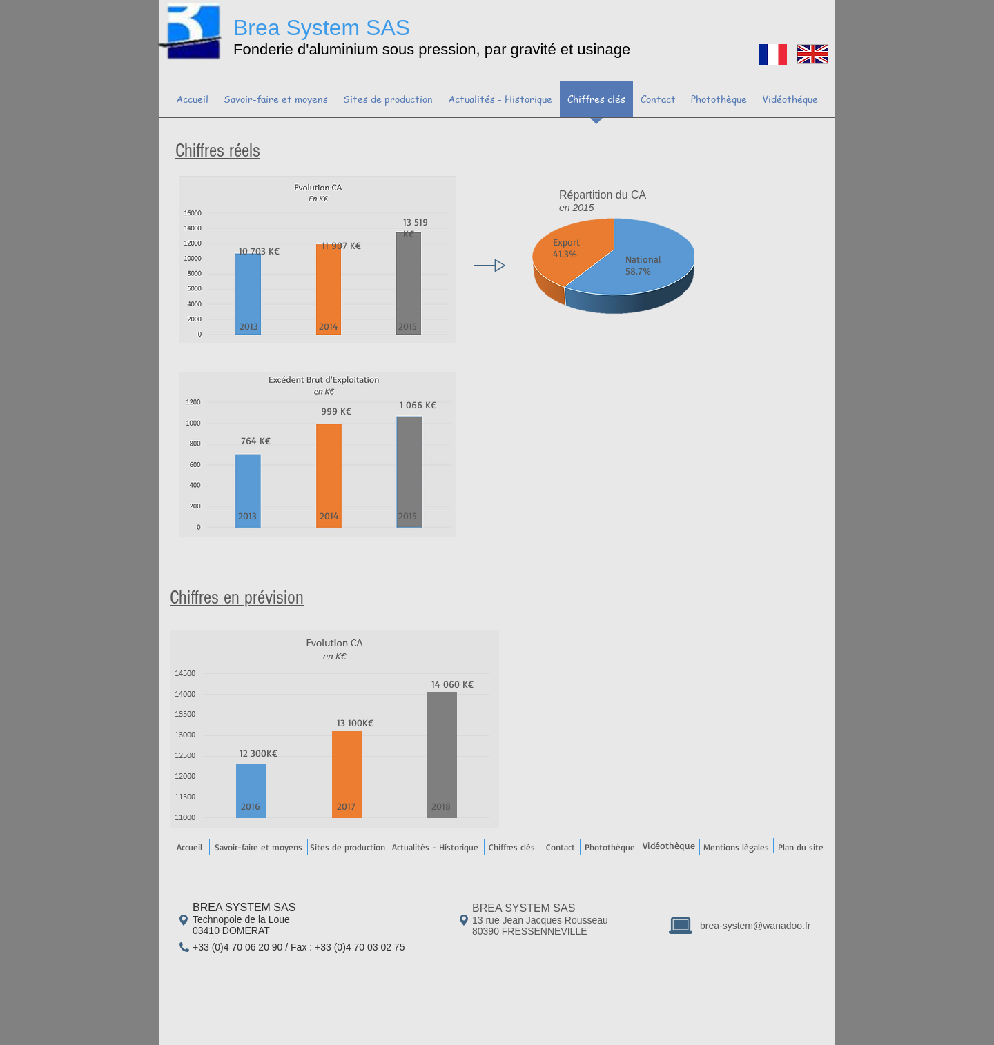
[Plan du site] (800, 847)
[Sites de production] (347, 847)
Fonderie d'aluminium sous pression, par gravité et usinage (431, 49)
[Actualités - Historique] (435, 847)
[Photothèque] (610, 847)
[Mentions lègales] (736, 847)
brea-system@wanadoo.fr (755, 925)
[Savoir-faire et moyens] (258, 847)
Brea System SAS (321, 27)
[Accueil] (189, 847)
